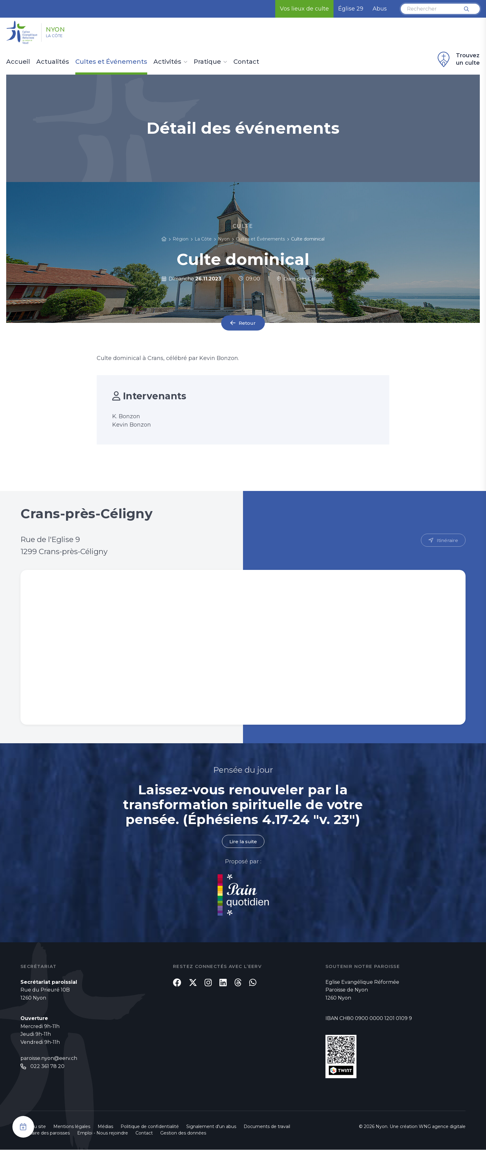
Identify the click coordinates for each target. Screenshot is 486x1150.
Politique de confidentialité (150, 1127)
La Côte (59, 37)
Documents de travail (267, 1127)
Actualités (52, 62)
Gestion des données (183, 1133)
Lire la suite (243, 841)
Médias (105, 1127)
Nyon (62, 29)
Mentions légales (71, 1127)
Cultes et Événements (111, 62)
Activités (167, 62)
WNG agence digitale (442, 1127)
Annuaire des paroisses (45, 1133)
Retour (247, 323)
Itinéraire (447, 540)
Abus (380, 8)
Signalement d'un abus (211, 1127)
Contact (246, 62)
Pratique (207, 62)
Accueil (18, 62)
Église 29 (350, 8)
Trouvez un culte (458, 59)
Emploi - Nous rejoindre (102, 1133)
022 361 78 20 (47, 1067)
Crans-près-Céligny (300, 279)
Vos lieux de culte (304, 8)
